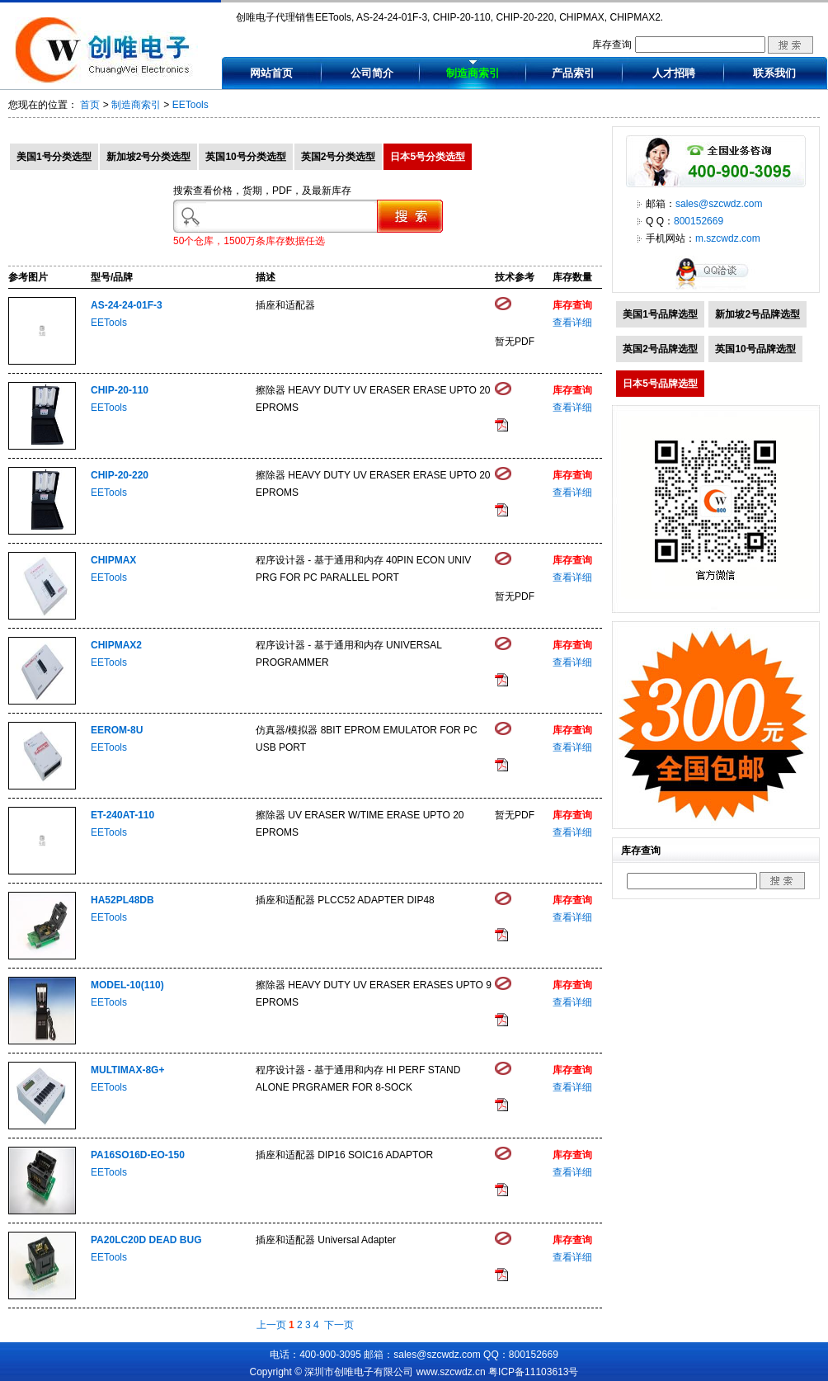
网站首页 (271, 73)
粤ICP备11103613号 (533, 1372)
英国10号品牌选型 (755, 349)
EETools (190, 105)
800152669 (698, 221)
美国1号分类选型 (54, 157)
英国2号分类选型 (338, 157)
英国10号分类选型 (245, 157)
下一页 (339, 1325)
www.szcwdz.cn (451, 1372)
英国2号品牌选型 (660, 349)
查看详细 (572, 322)
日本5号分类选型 (427, 157)
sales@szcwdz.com (719, 204)
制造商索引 (473, 73)
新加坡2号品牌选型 (757, 314)
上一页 (271, 1325)
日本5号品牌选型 (660, 383)
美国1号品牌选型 (660, 314)
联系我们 (774, 73)
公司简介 (371, 73)
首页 (90, 105)
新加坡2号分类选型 (148, 157)
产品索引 (573, 73)
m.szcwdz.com (727, 238)
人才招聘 (673, 73)
